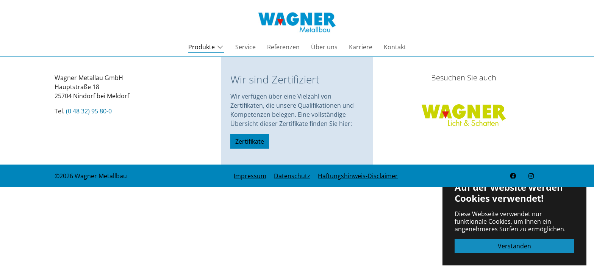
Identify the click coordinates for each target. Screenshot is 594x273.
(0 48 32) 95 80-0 (89, 111)
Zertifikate (249, 141)
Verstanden (514, 246)
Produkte (206, 49)
